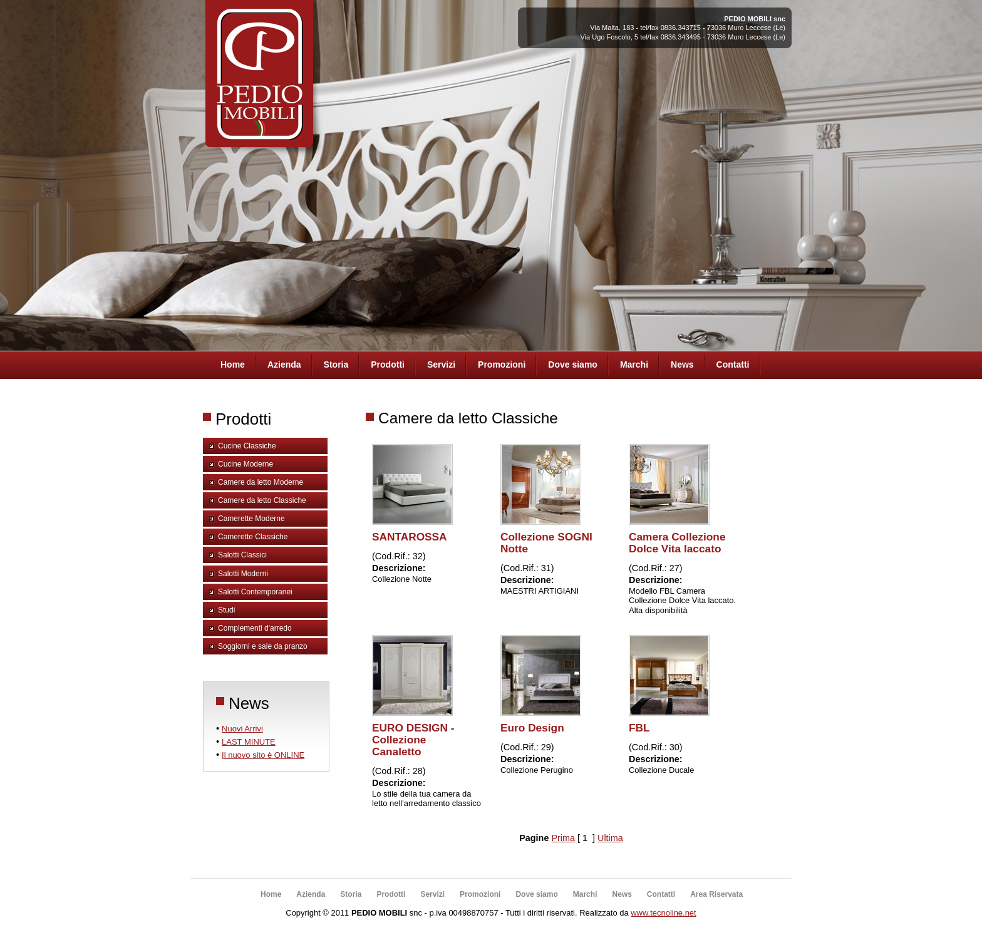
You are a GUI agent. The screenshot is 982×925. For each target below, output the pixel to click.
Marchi (634, 364)
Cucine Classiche (247, 446)
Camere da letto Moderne (260, 482)
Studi (226, 610)
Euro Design (532, 727)
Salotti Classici (242, 554)
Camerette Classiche (252, 536)
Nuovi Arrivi (242, 728)
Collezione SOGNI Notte (546, 542)
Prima (563, 838)
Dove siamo (572, 364)
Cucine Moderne (245, 464)
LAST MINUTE (249, 742)
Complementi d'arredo (255, 628)
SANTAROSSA (409, 536)
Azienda (284, 364)
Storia (336, 364)
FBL (639, 727)
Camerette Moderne (251, 518)
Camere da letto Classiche (262, 500)
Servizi (441, 364)
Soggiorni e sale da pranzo (263, 646)
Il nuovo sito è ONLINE (263, 755)
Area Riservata (716, 894)
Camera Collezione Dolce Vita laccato (677, 542)
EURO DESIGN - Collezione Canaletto (413, 739)
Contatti (733, 364)
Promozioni (501, 364)
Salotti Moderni (243, 573)
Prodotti (388, 364)
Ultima (610, 838)
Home (232, 364)
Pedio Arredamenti (257, 80)
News (682, 364)
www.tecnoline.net (663, 912)
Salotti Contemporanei (255, 591)
